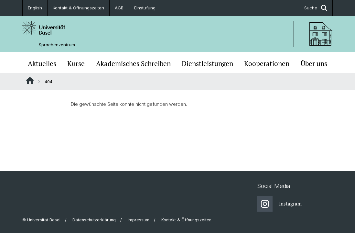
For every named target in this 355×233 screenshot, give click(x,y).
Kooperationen (266, 63)
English (35, 7)
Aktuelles (42, 63)
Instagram (279, 204)
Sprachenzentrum (57, 44)
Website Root (30, 80)
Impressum (138, 219)
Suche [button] (315, 8)
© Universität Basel (41, 219)
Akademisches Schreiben (133, 63)
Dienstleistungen (207, 63)
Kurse (76, 63)
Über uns (314, 63)
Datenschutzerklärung (94, 219)
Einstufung (145, 7)
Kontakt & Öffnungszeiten (78, 7)
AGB (119, 7)
